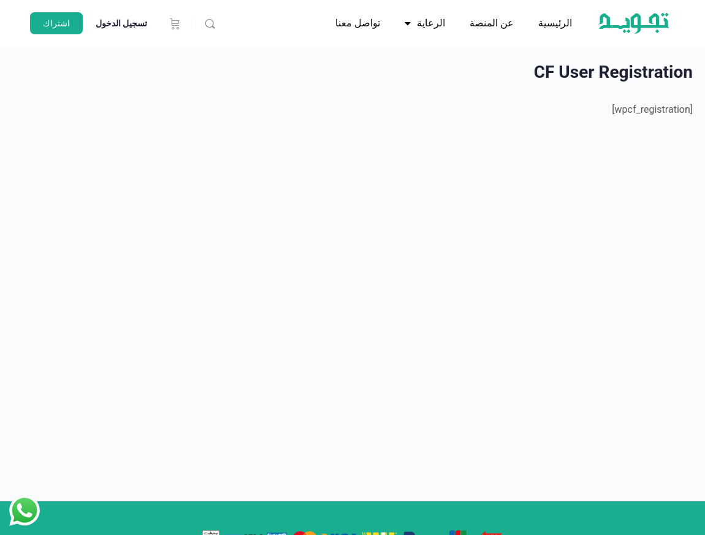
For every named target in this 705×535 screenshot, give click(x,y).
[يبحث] (210, 23)
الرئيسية (555, 23)
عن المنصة (492, 23)
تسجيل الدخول (121, 23)
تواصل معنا (357, 23)
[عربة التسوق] (174, 23)
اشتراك (56, 23)
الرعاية (425, 23)
